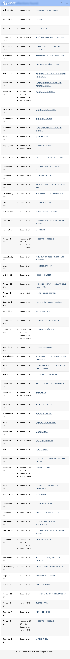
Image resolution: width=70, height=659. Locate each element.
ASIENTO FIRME (41, 431)
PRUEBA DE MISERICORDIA (46, 576)
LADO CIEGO (40, 230)
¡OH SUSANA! (41, 495)
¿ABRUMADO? (41, 392)
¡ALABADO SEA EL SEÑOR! (45, 91)
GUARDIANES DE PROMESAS (46, 212)
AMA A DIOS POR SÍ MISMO (46, 422)
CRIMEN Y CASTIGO (43, 585)
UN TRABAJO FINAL (43, 311)
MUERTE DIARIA (41, 603)
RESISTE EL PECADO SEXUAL (46, 374)
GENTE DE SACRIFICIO (44, 468)
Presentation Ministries (12, 2)
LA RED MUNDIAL (42, 639)
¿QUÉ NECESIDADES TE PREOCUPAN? (50, 37)
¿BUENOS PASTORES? (44, 266)
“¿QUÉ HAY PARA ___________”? (48, 136)
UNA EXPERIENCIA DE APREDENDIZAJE (50, 194)
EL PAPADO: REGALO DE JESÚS (47, 504)
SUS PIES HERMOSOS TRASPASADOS (49, 567)
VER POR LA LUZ (42, 28)
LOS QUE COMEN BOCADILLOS (47, 293)
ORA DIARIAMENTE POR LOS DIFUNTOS (50, 55)
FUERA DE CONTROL (43, 540)
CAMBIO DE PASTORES (44, 145)
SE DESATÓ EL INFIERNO (45, 239)
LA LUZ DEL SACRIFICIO (44, 176)
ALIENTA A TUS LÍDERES (45, 329)
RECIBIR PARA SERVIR (44, 347)
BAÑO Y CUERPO (42, 449)
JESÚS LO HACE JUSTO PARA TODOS (49, 158)
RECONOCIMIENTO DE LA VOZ (47, 10)
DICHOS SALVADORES (44, 118)
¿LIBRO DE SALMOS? (43, 275)
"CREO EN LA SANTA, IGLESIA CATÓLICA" (51, 594)
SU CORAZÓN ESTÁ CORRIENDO (47, 64)
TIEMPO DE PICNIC (43, 612)
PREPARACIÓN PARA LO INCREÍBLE (49, 302)
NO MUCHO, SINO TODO (45, 404)
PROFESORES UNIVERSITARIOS (47, 513)
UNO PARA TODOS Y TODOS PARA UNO (50, 383)
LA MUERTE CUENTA (43, 203)
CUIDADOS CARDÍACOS (44, 440)
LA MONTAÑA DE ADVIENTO (46, 109)
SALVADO (39, 19)
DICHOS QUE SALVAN (43, 413)
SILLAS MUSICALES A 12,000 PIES (48, 320)
